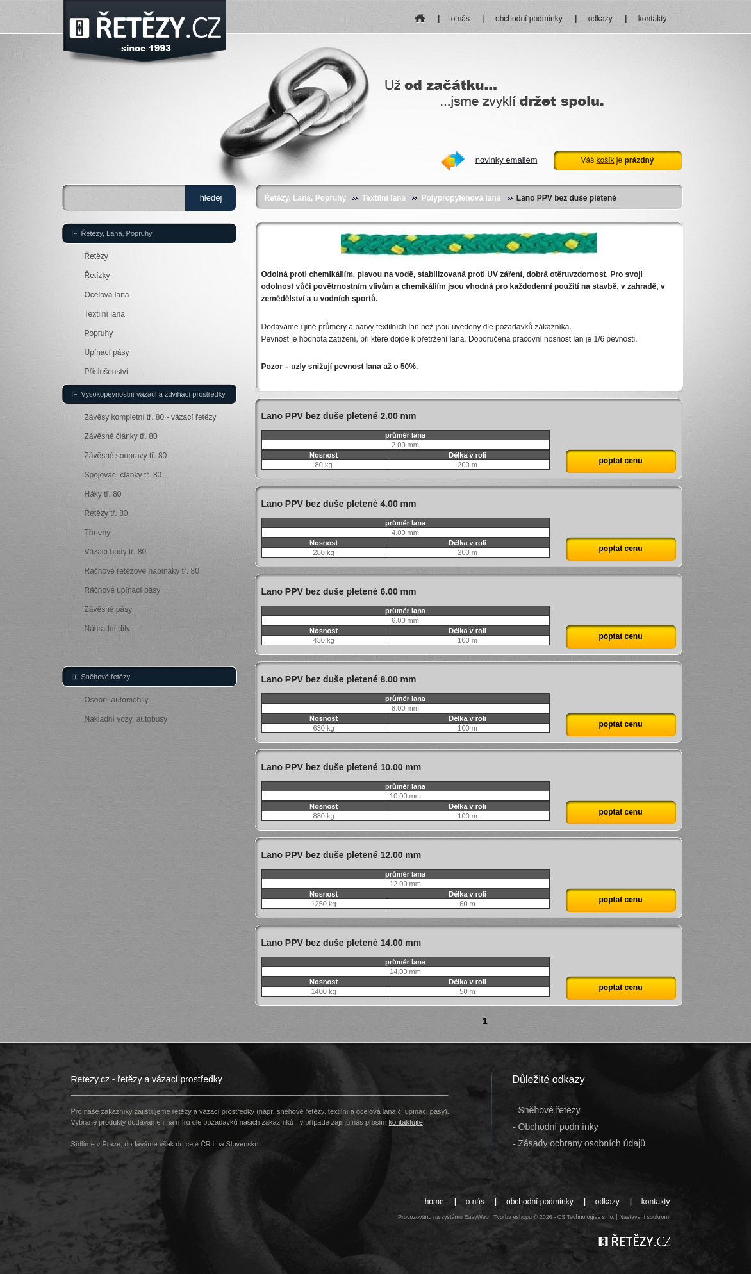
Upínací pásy (107, 352)
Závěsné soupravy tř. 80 (126, 455)
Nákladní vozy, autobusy (126, 719)
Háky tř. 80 (103, 494)
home (420, 14)
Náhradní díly (107, 628)
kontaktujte (406, 1122)
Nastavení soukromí (644, 1217)
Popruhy (99, 333)
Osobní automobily (117, 699)
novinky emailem (506, 160)
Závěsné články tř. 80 (121, 436)
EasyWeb (476, 1217)
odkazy (600, 18)
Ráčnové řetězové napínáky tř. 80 (142, 571)
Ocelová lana (107, 294)
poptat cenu (621, 460)
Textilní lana (384, 198)
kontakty (652, 18)
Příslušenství (107, 371)
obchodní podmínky (529, 18)
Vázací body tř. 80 (116, 551)
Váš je (617, 160)
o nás (460, 18)
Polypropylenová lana (460, 198)
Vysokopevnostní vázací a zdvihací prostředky (153, 394)
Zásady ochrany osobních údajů (581, 1143)
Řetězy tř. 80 (106, 513)
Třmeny (98, 532)
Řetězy (96, 256)
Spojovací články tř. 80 (123, 474)
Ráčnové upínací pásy (123, 590)
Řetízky (97, 275)
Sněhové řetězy (105, 677)
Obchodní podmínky (558, 1126)
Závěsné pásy (109, 609)
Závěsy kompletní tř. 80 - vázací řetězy (151, 417)
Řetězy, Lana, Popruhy (306, 198)
